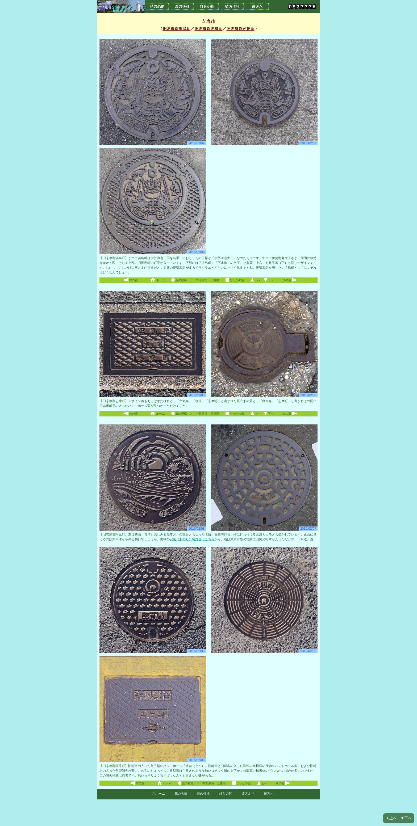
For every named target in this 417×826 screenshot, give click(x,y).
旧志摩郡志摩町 (209, 29)
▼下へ (406, 818)
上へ (255, 280)
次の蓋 (290, 280)
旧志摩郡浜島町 (177, 29)
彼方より (232, 6)
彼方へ (257, 6)
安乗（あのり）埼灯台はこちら (192, 539)
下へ (268, 280)
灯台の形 (207, 6)
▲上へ (391, 818)
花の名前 (157, 6)
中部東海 (201, 280)
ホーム (157, 280)
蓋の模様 (182, 6)
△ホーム (158, 793)
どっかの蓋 (234, 280)
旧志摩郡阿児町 (241, 29)
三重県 (214, 280)
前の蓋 (130, 280)
